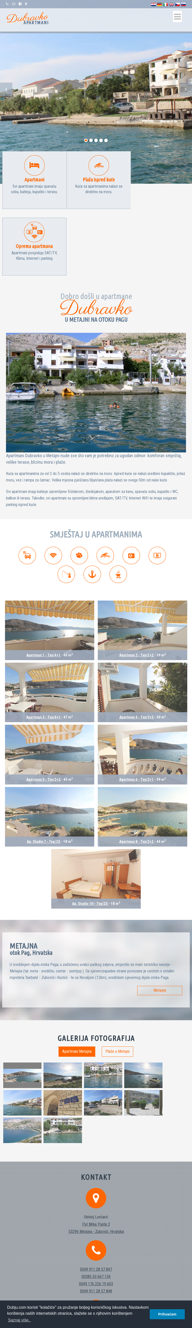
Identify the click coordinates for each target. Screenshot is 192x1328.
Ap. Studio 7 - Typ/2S (44, 775)
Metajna (160, 923)
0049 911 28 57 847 (96, 1171)
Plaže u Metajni (118, 984)
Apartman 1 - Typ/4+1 (43, 588)
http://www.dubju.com (96, 1238)
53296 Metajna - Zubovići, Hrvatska (96, 1133)
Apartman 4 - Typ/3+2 (136, 650)
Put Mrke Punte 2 (96, 1126)
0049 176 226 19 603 (96, 1186)
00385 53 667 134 (96, 1178)
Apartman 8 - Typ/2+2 (136, 775)
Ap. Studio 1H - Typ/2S (90, 837)
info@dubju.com (96, 1231)
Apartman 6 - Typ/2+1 (136, 713)
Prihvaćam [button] (167, 1314)
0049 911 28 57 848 (96, 1193)
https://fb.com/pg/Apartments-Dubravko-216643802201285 (96, 1245)
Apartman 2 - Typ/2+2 (136, 588)
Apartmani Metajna (77, 984)
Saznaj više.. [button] (19, 1320)
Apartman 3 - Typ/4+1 (43, 650)
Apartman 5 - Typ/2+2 (43, 713)
